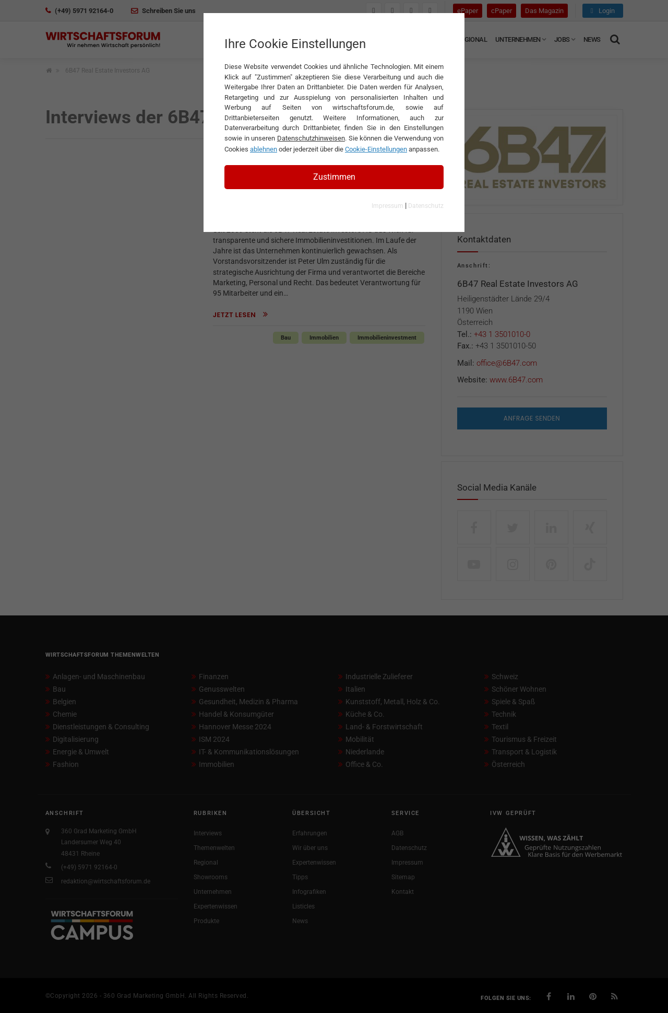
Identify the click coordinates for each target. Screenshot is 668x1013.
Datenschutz (426, 205)
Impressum (387, 205)
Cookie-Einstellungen (376, 149)
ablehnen (263, 149)
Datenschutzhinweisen (311, 138)
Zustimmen (334, 177)
